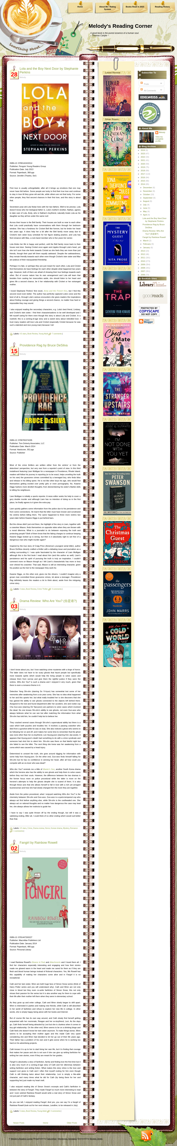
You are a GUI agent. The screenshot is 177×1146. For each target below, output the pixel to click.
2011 (143, 258)
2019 (143, 167)
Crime (29, 828)
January (146, 247)
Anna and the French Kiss (55, 291)
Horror (47, 828)
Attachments (55, 962)
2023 (143, 153)
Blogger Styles (96, 1139)
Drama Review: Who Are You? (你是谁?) (48, 601)
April (145, 215)
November (148, 191)
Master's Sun (49, 769)
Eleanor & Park (38, 962)
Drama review (38, 828)
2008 (143, 268)
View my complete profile (159, 139)
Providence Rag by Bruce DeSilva (44, 345)
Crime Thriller (42, 589)
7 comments (57, 334)
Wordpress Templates (67, 1139)
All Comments (148, 91)
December (148, 187)
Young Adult (43, 334)
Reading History (162, 7)
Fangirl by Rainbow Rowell (38, 842)
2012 (143, 254)
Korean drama (56, 828)
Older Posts (72, 1123)
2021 (143, 160)
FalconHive (51, 1139)
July (145, 205)
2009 (143, 264)
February (147, 244)
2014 (143, 184)
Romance (74, 828)
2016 (143, 177)
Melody (162, 132)
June (145, 208)
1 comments (18, 831)
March (146, 241)
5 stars (22, 1111)
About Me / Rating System (107, 8)
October (146, 194)
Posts (144, 84)
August (146, 201)
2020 (143, 164)
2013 (143, 251)
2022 (143, 157)
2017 (143, 174)
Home (80, 7)
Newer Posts (18, 1123)
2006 (143, 275)
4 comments (55, 1111)
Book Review (32, 334)
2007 (143, 271)
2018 (143, 170)
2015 (143, 181)
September (148, 198)
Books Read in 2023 (135, 7)
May (145, 211)
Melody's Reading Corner (120, 26)
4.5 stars (23, 334)
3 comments (56, 589)
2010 (143, 261)
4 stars (22, 589)
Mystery (66, 828)
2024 (143, 150)
